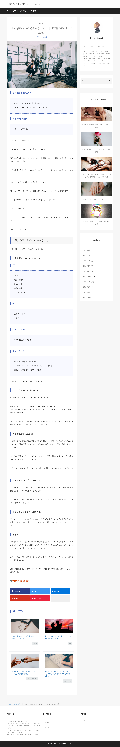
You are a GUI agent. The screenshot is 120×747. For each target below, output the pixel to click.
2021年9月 (87, 282)
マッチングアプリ (19, 11)
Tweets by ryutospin (85, 720)
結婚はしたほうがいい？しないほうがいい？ (96, 199)
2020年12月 (87, 297)
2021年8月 (87, 287)
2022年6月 (87, 255)
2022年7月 (87, 250)
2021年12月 (87, 271)
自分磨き (25, 581)
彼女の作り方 (40, 37)
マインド (35, 643)
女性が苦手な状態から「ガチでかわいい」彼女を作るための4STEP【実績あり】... (57, 674)
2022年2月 (87, 261)
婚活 (70, 643)
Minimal (56, 743)
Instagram (47, 722)
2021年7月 (87, 292)
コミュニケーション (32, 678)
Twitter (47, 727)
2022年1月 (87, 266)
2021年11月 (87, 276)
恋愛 (33, 11)
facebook (16, 591)
